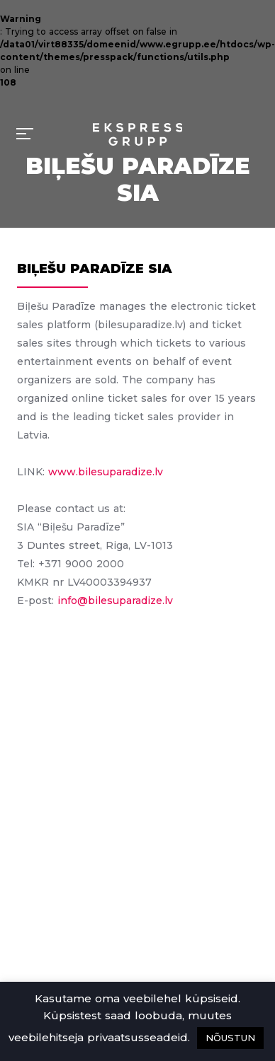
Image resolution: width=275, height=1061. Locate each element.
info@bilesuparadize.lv (115, 600)
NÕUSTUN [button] (230, 1037)
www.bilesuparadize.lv (105, 471)
